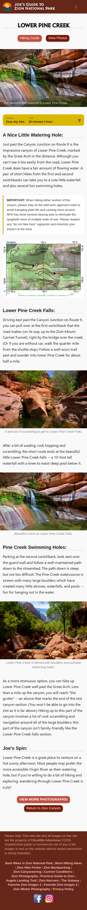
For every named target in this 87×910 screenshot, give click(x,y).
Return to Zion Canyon (43, 808)
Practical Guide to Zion (57, 876)
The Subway (70, 880)
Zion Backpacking (57, 867)
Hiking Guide (29, 38)
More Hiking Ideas (68, 863)
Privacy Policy (63, 889)
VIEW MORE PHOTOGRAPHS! (43, 799)
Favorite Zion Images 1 (24, 884)
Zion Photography (24, 876)
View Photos (57, 38)
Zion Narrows (49, 880)
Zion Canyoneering (27, 871)
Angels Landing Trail (21, 880)
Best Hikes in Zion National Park (29, 863)
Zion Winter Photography (31, 889)
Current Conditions (58, 871)
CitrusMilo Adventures (46, 840)
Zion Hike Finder (29, 867)
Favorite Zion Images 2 (60, 884)
